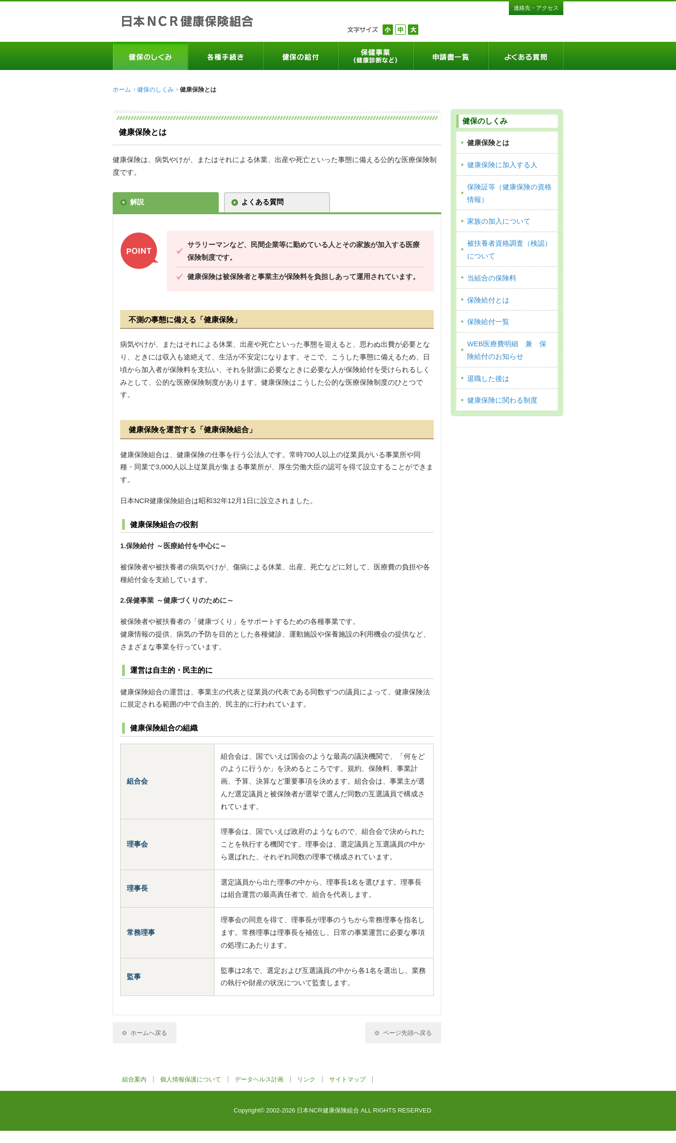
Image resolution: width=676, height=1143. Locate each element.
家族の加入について (498, 221)
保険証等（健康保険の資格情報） (509, 193)
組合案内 (134, 1079)
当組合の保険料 (491, 278)
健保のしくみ (155, 89)
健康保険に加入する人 (502, 165)
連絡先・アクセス (536, 8)
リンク (306, 1079)
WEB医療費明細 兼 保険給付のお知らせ (506, 350)
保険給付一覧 (488, 322)
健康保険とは (488, 143)
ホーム (122, 89)
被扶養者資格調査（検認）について (509, 250)
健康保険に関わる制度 (502, 400)
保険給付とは (488, 300)
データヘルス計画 (259, 1079)
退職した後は (488, 378)
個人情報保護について (190, 1079)
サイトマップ (347, 1079)
